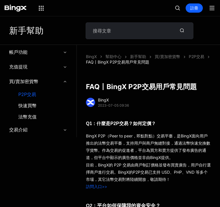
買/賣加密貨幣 (38, 81)
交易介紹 (38, 130)
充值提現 (38, 67)
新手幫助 (138, 56)
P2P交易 (27, 94)
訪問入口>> (96, 186)
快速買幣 (27, 105)
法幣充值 (27, 117)
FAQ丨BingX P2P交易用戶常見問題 (117, 62)
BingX (91, 56)
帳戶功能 (38, 52)
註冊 (194, 7)
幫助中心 (113, 56)
